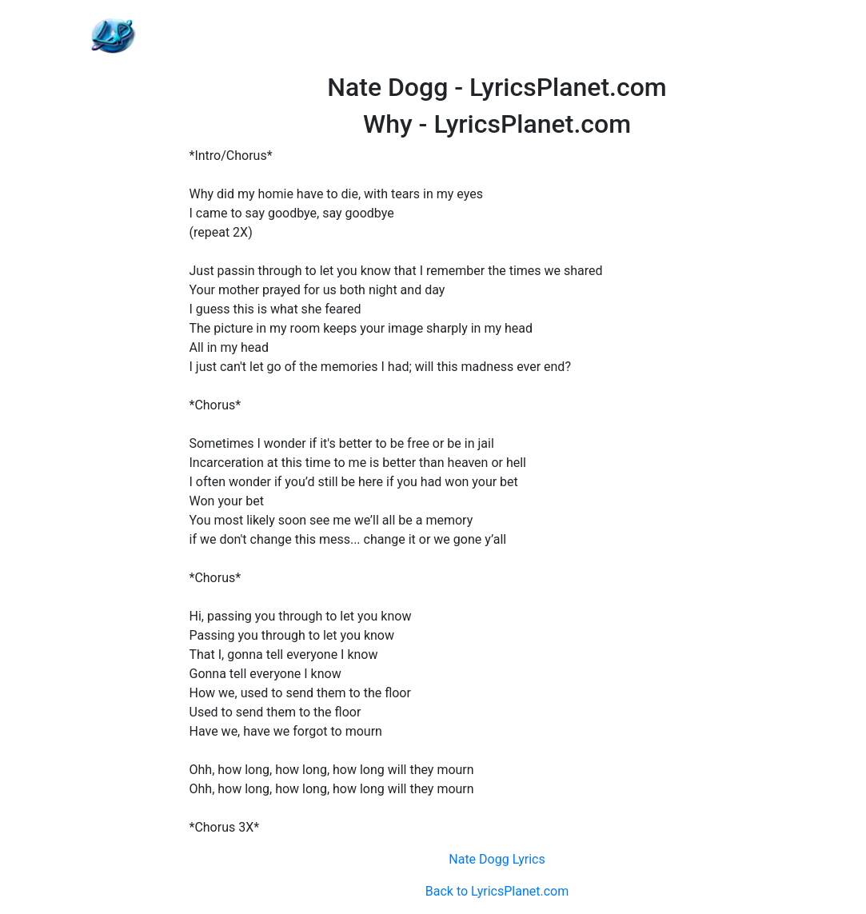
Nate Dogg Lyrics (497, 859)
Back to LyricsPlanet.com (497, 891)
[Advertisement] (497, 36)
